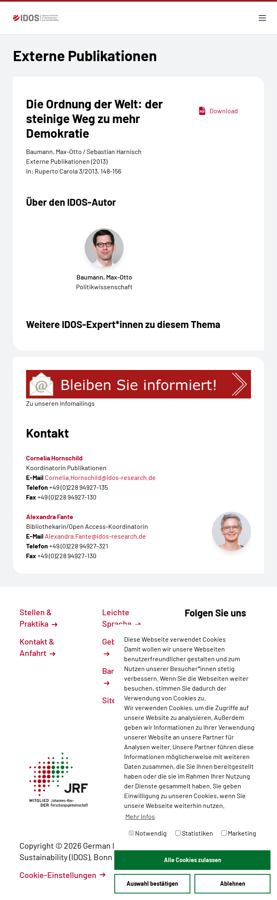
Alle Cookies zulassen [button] (192, 859)
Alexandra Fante (49, 516)
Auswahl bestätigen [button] (152, 883)
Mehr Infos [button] (140, 816)
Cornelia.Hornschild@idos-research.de (100, 477)
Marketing (238, 833)
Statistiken (194, 833)
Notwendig (148, 833)
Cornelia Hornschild (54, 458)
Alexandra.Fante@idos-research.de (95, 536)
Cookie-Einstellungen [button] (62, 875)
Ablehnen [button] (232, 883)
